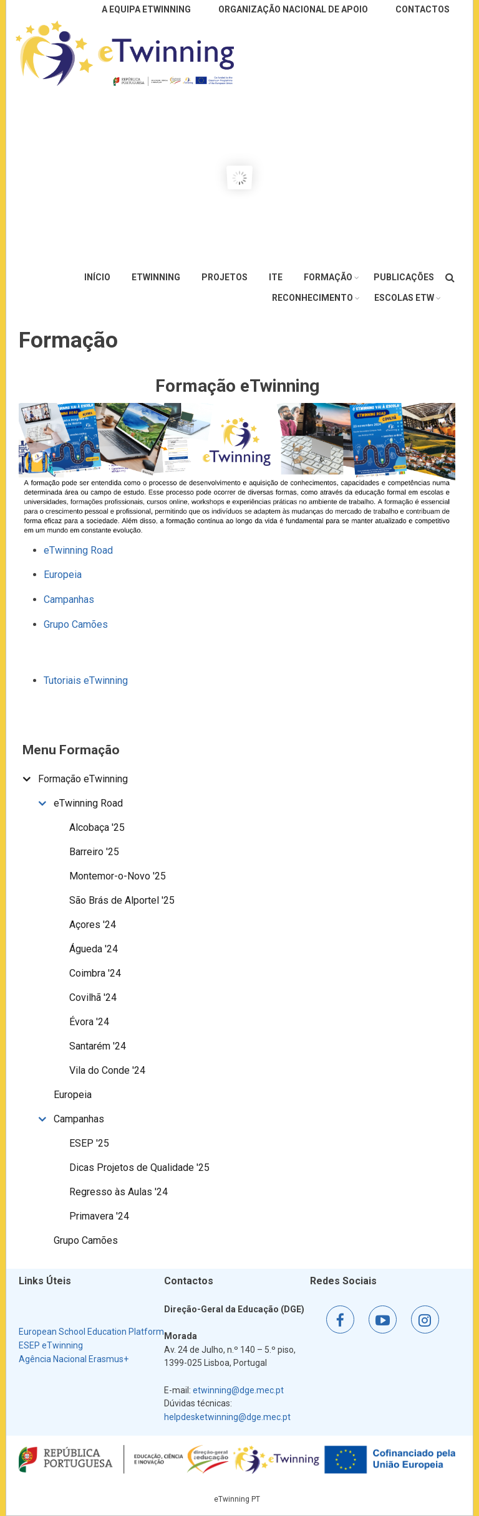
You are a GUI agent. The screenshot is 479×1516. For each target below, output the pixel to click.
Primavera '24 (99, 1216)
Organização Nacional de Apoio (293, 9)
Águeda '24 (93, 949)
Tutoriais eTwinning (86, 680)
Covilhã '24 (93, 997)
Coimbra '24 (95, 973)
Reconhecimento (312, 298)
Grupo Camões (76, 624)
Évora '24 (89, 1022)
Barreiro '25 (94, 852)
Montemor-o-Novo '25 (117, 876)
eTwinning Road (78, 550)
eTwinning (156, 277)
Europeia (63, 574)
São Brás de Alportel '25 (122, 900)
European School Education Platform (91, 1332)
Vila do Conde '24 (107, 1070)
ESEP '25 (89, 1143)
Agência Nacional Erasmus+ (73, 1359)
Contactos (422, 9)
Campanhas (69, 599)
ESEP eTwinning (51, 1345)
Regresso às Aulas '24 (118, 1192)
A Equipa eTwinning (146, 9)
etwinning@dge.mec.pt (238, 1390)
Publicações (404, 277)
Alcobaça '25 (97, 827)
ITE (276, 277)
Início (97, 277)
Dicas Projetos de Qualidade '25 (139, 1167)
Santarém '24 (97, 1046)
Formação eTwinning (83, 779)
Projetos (224, 277)
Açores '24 (92, 925)
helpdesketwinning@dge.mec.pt (227, 1417)
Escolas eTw (404, 298)
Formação (328, 277)
